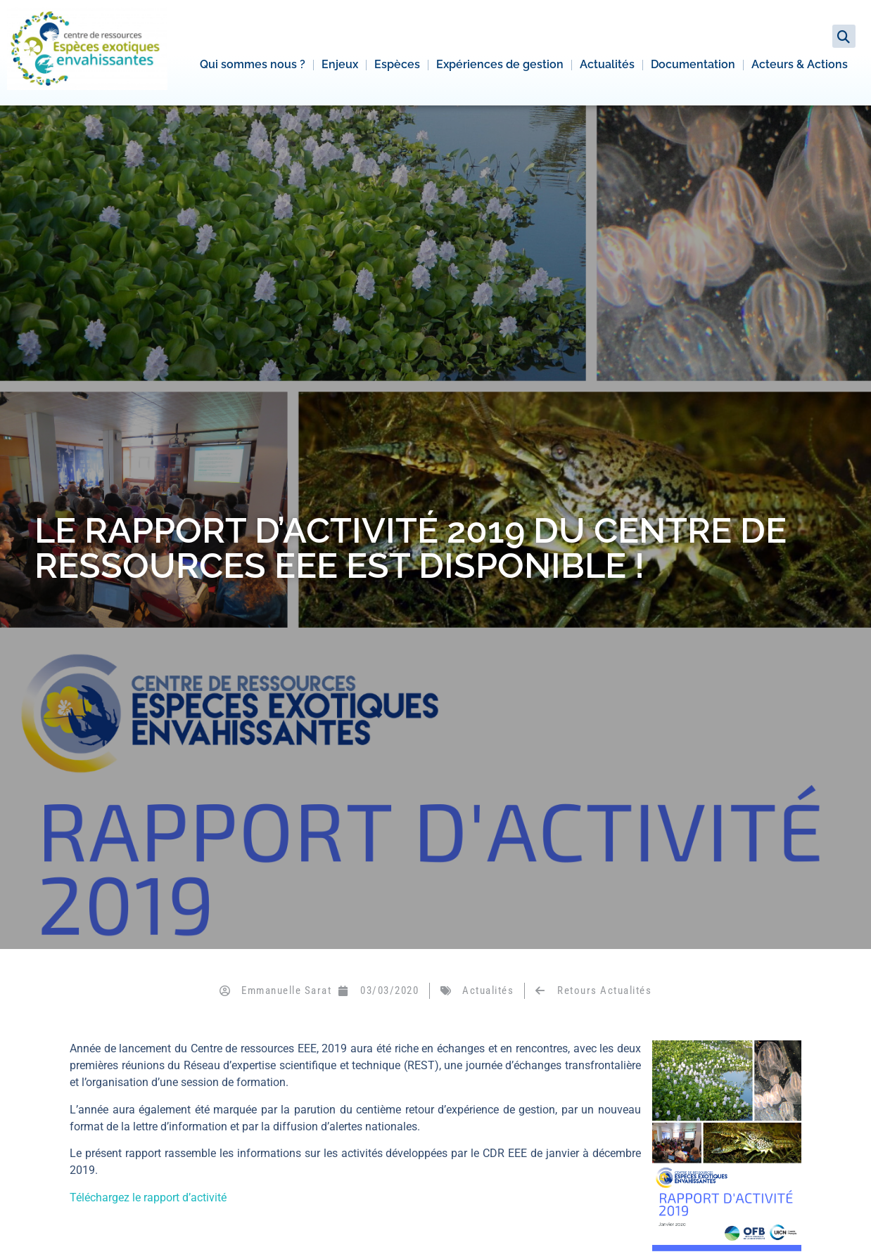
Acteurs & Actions (799, 64)
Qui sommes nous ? (252, 64)
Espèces (397, 64)
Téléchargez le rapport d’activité (148, 1197)
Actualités (607, 64)
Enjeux (340, 64)
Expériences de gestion (500, 64)
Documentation (693, 64)
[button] (844, 36)
